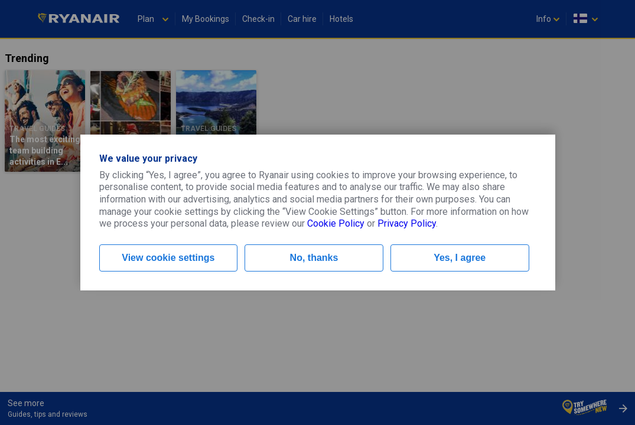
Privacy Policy (406, 223)
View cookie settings (168, 258)
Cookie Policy (335, 223)
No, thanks (314, 258)
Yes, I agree (460, 258)
